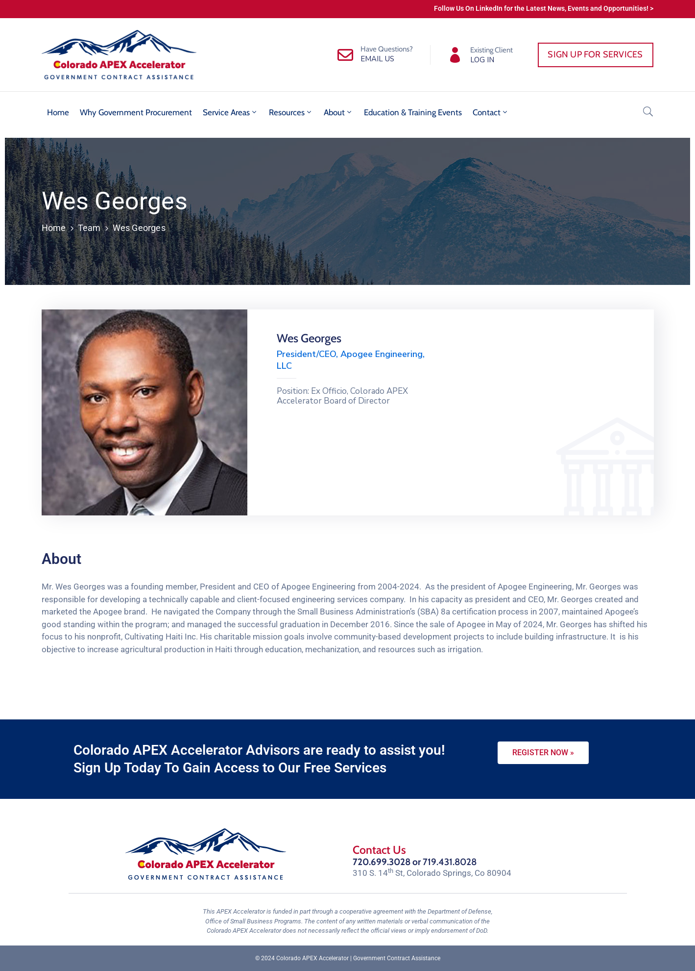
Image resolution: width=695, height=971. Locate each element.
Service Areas (230, 112)
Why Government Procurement (136, 112)
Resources (291, 112)
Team (89, 228)
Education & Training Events (413, 112)
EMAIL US (377, 59)
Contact (491, 112)
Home (58, 112)
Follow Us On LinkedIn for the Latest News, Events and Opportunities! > (543, 8)
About (338, 112)
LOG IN (482, 60)
